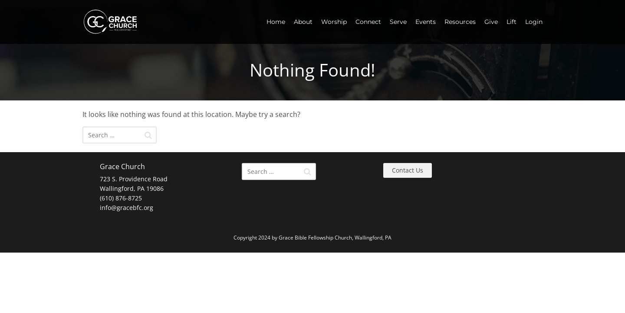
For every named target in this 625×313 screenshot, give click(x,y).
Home (275, 22)
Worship (334, 22)
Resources (460, 22)
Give (491, 22)
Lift (511, 22)
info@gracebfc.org (126, 207)
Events (425, 22)
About (303, 22)
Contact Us (407, 170)
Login (534, 22)
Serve (398, 22)
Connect (368, 22)
